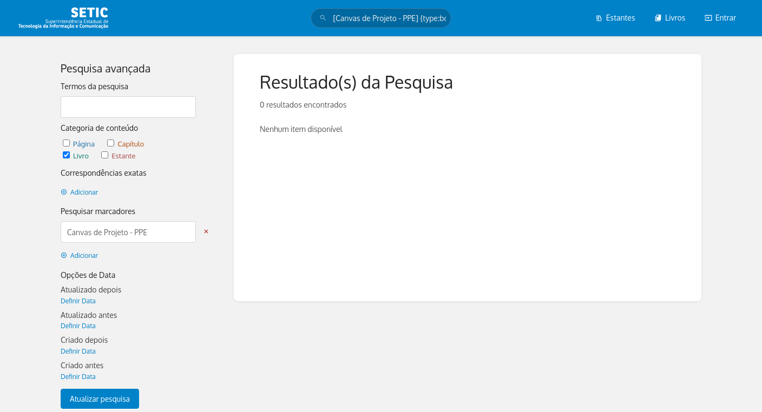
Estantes (615, 17)
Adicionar (79, 192)
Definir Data (78, 301)
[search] (381, 18)
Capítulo (125, 143)
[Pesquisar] (323, 18)
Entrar (720, 17)
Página (79, 143)
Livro (76, 155)
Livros (669, 17)
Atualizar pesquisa (100, 398)
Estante (118, 155)
